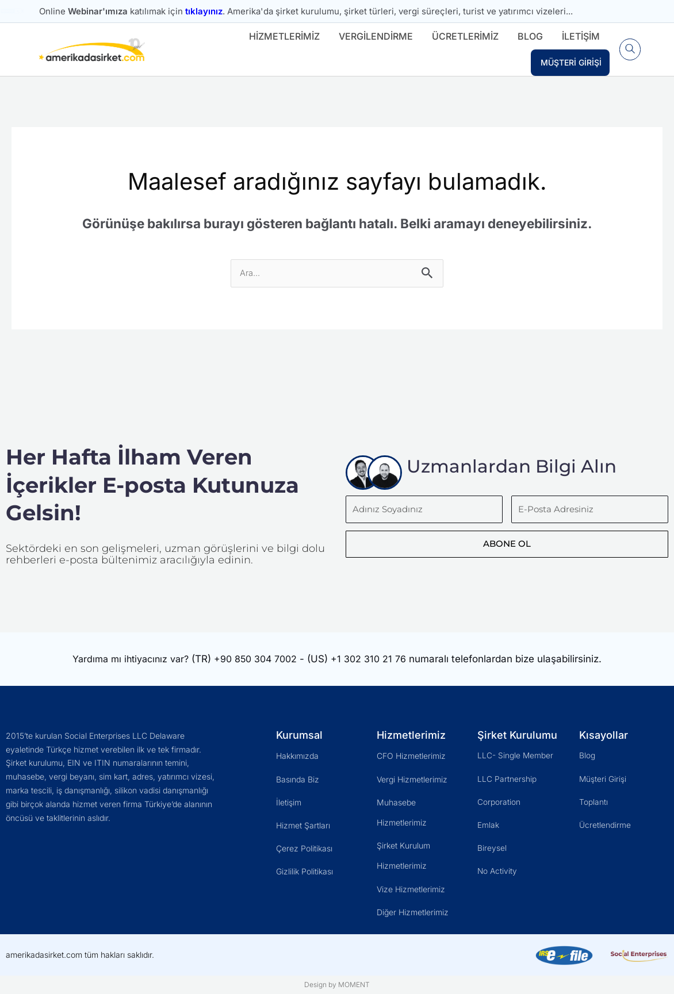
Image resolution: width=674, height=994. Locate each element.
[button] (628, 49)
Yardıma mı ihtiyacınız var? (127, 659)
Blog (526, 36)
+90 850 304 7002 (259, 659)
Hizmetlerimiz (281, 36)
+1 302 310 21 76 (377, 659)
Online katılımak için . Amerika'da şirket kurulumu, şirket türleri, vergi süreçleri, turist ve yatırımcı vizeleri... (306, 11)
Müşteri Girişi (567, 62)
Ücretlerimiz (461, 36)
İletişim (577, 36)
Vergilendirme (372, 36)
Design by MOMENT (337, 984)
